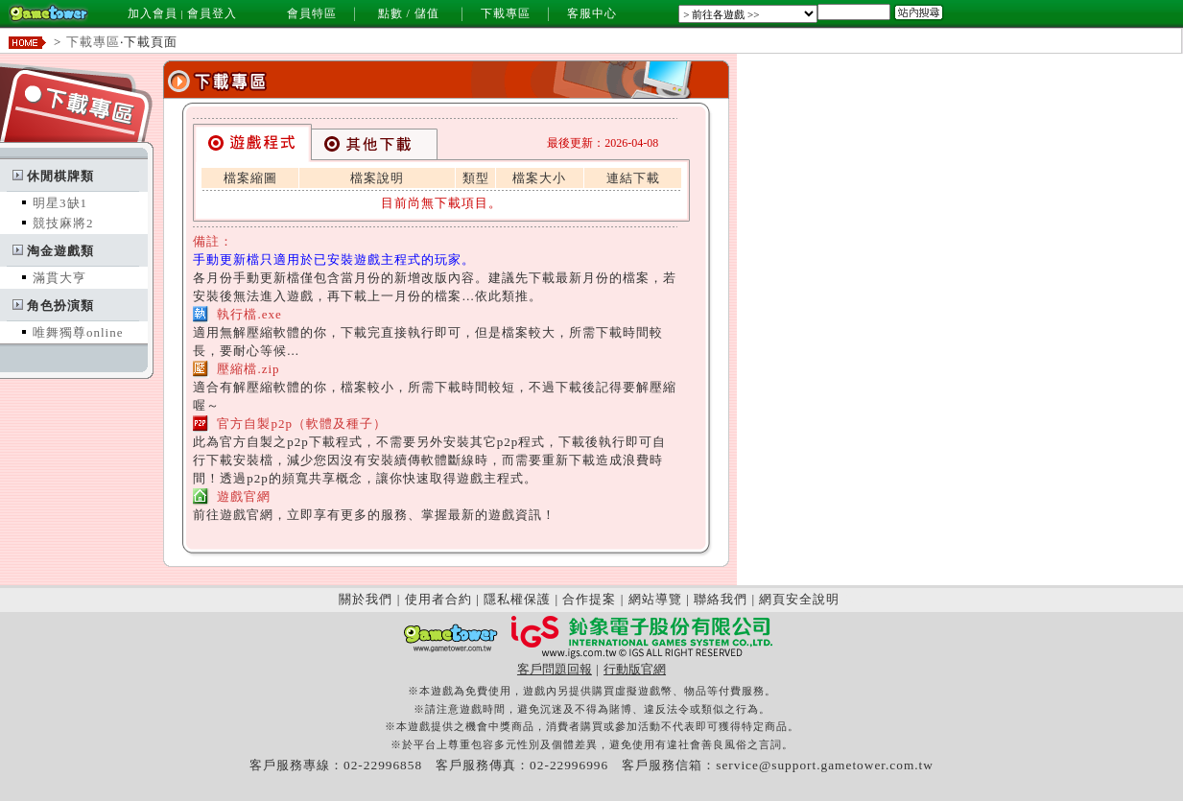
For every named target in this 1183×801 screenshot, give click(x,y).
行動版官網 (634, 669)
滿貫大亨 (59, 278)
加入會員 (152, 13)
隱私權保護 (517, 599)
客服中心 (592, 13)
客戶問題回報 (554, 669)
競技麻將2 (63, 223)
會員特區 (312, 13)
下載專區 (506, 13)
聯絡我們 (720, 599)
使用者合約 (438, 599)
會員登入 (212, 13)
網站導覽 (655, 599)
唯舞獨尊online (78, 332)
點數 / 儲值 (408, 13)
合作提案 (589, 599)
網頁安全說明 (799, 599)
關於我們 (365, 599)
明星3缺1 (60, 203)
